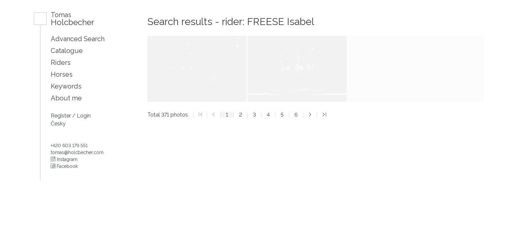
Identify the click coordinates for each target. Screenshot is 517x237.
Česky (58, 123)
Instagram (64, 159)
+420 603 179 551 (69, 145)
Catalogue (67, 51)
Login (84, 116)
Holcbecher (72, 18)
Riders (61, 62)
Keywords (66, 86)
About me (66, 98)
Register (61, 116)
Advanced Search (78, 39)
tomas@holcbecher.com (77, 152)
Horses (62, 74)
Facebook (64, 166)
